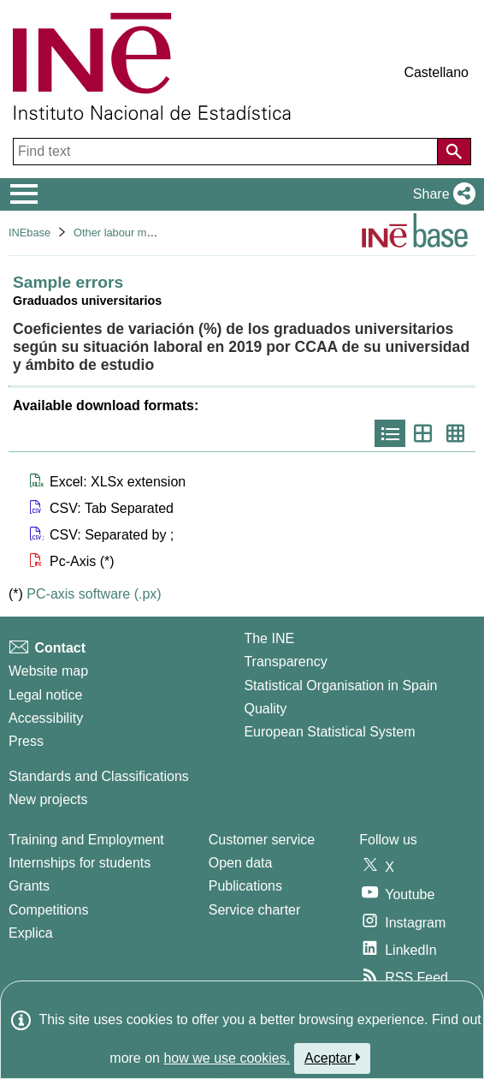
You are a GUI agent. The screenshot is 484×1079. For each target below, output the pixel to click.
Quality (265, 708)
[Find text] (227, 151)
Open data (241, 862)
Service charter (255, 910)
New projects (48, 799)
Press (26, 741)
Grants (29, 886)
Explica (31, 933)
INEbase (29, 232)
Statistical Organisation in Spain (340, 685)
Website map (48, 671)
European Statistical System (329, 731)
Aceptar (332, 1057)
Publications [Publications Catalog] (245, 886)
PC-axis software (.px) (94, 594)
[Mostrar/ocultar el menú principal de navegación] (24, 194)
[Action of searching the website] (454, 151)
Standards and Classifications (99, 776)
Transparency (285, 661)
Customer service (262, 839)
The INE (269, 638)
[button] (440, 194)
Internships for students (80, 862)
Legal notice (45, 695)
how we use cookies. (226, 1058)
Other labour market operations (149, 232)
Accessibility (46, 718)
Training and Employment (86, 839)
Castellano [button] (436, 72)
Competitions (48, 910)
